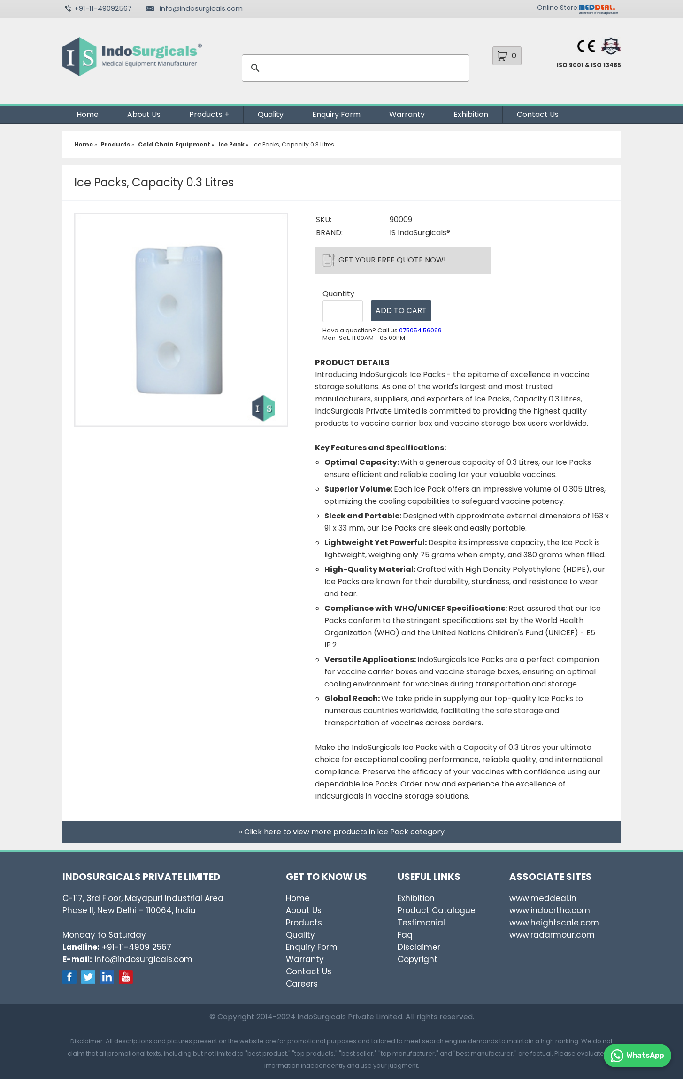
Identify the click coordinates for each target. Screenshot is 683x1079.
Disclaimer (419, 947)
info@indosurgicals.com (201, 8)
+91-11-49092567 (103, 8)
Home (88, 114)
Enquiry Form (336, 114)
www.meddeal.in (542, 898)
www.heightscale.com (554, 922)
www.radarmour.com (552, 934)
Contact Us (538, 114)
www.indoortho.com (549, 910)
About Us (144, 114)
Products (206, 114)
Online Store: (558, 7)
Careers (302, 983)
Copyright (417, 959)
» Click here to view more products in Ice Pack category (342, 831)
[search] (354, 68)
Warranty (407, 114)
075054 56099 (420, 330)
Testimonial (421, 922)
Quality (271, 114)
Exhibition (470, 114)
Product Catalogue (437, 910)
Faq (405, 934)
